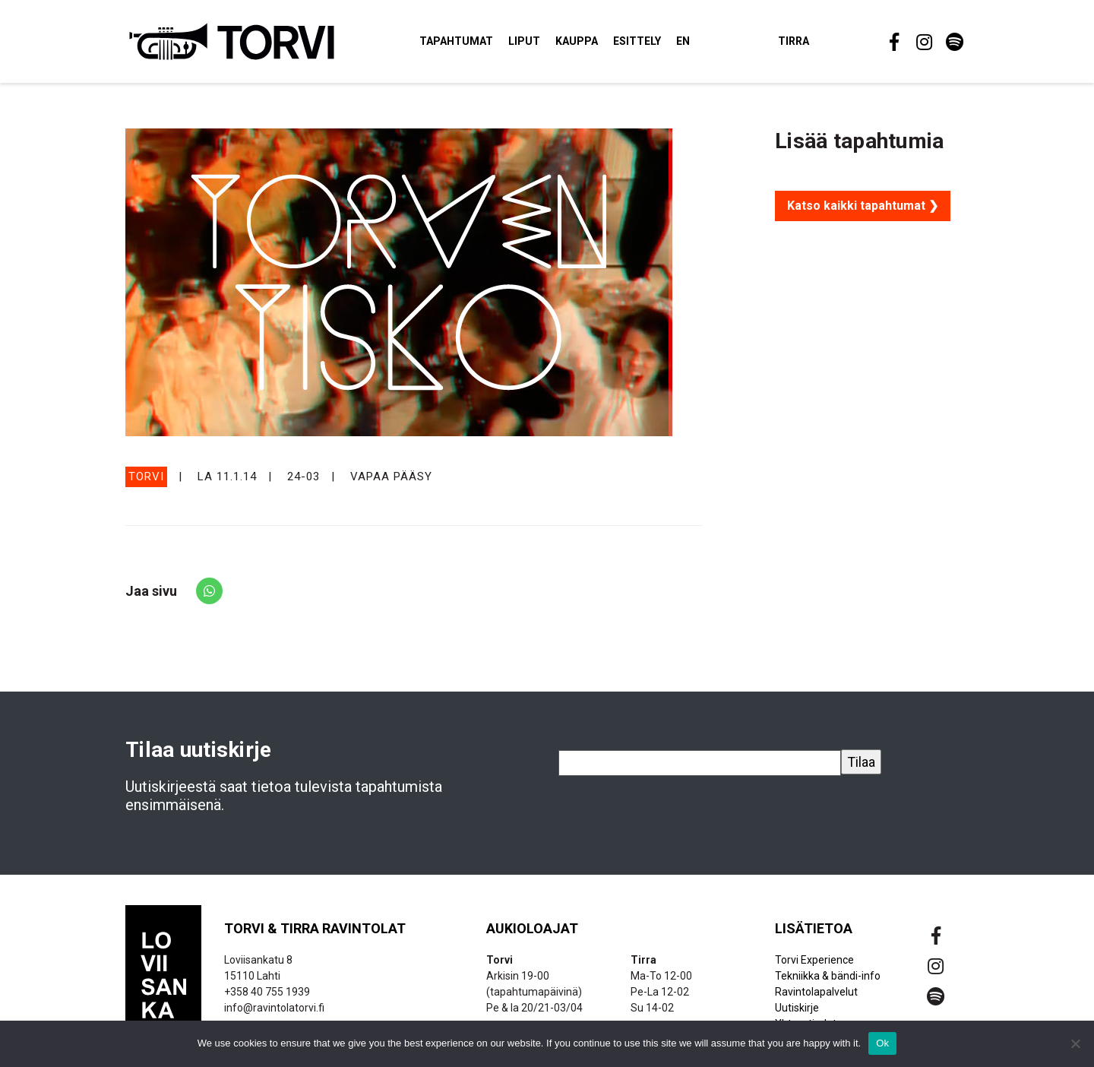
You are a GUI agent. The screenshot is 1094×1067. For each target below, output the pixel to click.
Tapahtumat (456, 41)
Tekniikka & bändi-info (828, 976)
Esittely (637, 41)
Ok (882, 1043)
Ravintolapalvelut (816, 992)
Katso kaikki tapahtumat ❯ (862, 205)
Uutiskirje (797, 1008)
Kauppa (576, 41)
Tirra (793, 41)
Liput (524, 41)
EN (683, 41)
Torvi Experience (814, 960)
